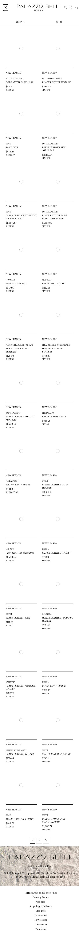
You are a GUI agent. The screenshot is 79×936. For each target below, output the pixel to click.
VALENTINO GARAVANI (52, 78)
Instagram (41, 924)
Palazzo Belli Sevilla (39, 866)
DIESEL (45, 549)
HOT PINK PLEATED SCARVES (53, 350)
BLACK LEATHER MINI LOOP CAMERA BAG (54, 217)
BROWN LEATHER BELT (19, 484)
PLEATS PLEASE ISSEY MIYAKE (19, 345)
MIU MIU (10, 549)
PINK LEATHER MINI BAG (20, 552)
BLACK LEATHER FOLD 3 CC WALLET (21, 687)
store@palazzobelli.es (52, 876)
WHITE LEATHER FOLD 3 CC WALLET (57, 619)
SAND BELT (12, 147)
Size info (41, 910)
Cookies (40, 901)
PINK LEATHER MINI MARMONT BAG (53, 820)
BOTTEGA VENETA (14, 78)
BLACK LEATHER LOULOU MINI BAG (20, 418)
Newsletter (41, 919)
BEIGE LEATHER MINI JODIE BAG (54, 149)
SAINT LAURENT (13, 413)
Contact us (41, 915)
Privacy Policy (41, 897)
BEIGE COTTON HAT (53, 283)
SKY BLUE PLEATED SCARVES (17, 350)
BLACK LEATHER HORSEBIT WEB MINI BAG (21, 217)
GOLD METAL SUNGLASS (19, 82)
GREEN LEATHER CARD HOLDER (55, 486)
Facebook (40, 929)
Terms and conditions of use (40, 892)
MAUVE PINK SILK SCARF (56, 753)
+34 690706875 (22, 876)
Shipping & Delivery (40, 906)
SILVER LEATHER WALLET (56, 552)
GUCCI (8, 144)
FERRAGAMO (48, 413)
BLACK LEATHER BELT (18, 617)
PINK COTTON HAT (16, 283)
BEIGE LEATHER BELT (54, 416)
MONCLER (10, 280)
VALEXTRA (47, 614)
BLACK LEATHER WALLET (56, 82)
